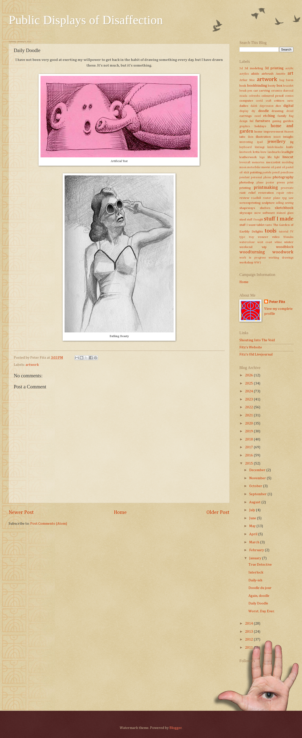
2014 (249, 623)
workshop (246, 262)
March (254, 542)
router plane (271, 198)
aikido (255, 73)
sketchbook (284, 208)
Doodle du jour (260, 588)
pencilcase (287, 172)
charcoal (288, 90)
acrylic (289, 68)
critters (279, 100)
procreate (287, 188)
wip (264, 247)
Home (120, 512)
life (270, 157)
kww (263, 152)
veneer (263, 237)
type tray (246, 237)
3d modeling (254, 68)
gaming (276, 121)
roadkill (256, 198)
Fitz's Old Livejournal (256, 354)
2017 (249, 447)
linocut (287, 157)
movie (265, 167)
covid (259, 100)
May (252, 526)
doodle (263, 111)
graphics (244, 126)
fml (251, 121)
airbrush (267, 73)
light (277, 157)
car (255, 90)
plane (260, 182)
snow (257, 213)
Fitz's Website (250, 347)
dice (278, 106)
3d (241, 68)
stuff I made (278, 219)
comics (289, 96)
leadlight (287, 152)
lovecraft (244, 162)
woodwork (282, 252)
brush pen (245, 90)
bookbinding (257, 85)
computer (246, 100)
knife (289, 147)
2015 (249, 463)
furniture (262, 121)
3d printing (274, 68)
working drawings (281, 257)
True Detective (260, 564)
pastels (266, 172)
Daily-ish (255, 580)
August (255, 502)
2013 (249, 631)
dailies (243, 106)
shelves (265, 208)
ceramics (276, 90)
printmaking (266, 187)
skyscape (245, 213)
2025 (249, 383)
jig (291, 142)
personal (256, 177)
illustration (263, 136)
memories (258, 162)
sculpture (268, 203)
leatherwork (248, 157)
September (258, 494)
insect (277, 137)
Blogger (175, 728)
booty (272, 85)
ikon (250, 137)
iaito (242, 136)
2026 (249, 375)
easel (257, 116)
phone (267, 177)
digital (288, 106)
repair (280, 192)
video (276, 237)
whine (278, 242)
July (252, 510)
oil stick (244, 172)
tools (270, 231)
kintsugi (259, 147)
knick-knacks (275, 147)
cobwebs (254, 96)
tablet (260, 225)
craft (268, 100)
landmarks (274, 152)
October (256, 486)
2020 (249, 423)
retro (290, 192)
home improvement (268, 131)
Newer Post (21, 512)
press (281, 182)
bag (281, 80)
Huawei (288, 131)
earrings (245, 116)
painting (256, 172)
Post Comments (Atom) (48, 523)
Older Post (218, 512)
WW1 (257, 262)
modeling (287, 162)
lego (262, 157)
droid (289, 111)
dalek (253, 106)
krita (256, 152)
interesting (246, 142)
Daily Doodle (258, 603)
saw (290, 198)
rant (242, 192)
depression (267, 106)
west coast (264, 242)
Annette (280, 73)
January (255, 558)
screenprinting (250, 203)
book (242, 85)
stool (242, 219)
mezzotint (273, 162)
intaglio (288, 136)
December (257, 470)
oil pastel (287, 167)
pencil (276, 172)
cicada (243, 96)
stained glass (284, 213)
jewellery (276, 141)
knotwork (245, 152)
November (258, 478)
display (243, 111)
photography (283, 177)
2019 (249, 431)
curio (290, 100)
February (257, 550)
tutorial (283, 231)
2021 (249, 415)
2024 (249, 391)
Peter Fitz (277, 302)
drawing (277, 111)
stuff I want (247, 225)
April (253, 534)
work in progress (252, 257)
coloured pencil (272, 95)
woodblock (284, 247)
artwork (32, 365)
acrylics (244, 73)
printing (245, 188)
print (290, 182)
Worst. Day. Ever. (261, 611)
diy (253, 111)
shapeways (247, 208)
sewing (289, 203)
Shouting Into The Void (257, 340)
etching (269, 116)
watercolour (247, 242)
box (279, 85)
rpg (284, 198)
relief (252, 192)
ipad (260, 142)
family (282, 116)
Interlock (255, 572)
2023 (249, 399)
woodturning (252, 252)
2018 (249, 439)
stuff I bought (255, 219)
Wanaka (288, 237)
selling (280, 203)
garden (288, 121)
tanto (268, 225)
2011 (249, 647)
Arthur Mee (247, 80)
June (253, 518)
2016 (249, 455)
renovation (266, 192)
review (244, 198)
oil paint (276, 167)
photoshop (246, 182)
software (268, 213)
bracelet (288, 85)
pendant (244, 177)
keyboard (245, 147)
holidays (260, 126)
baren (289, 80)
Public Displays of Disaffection (86, 20)
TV (291, 231)
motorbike (254, 167)
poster (270, 182)
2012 (249, 639)
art (290, 73)
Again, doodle (258, 596)
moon (243, 167)
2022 (249, 407)
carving (264, 90)
